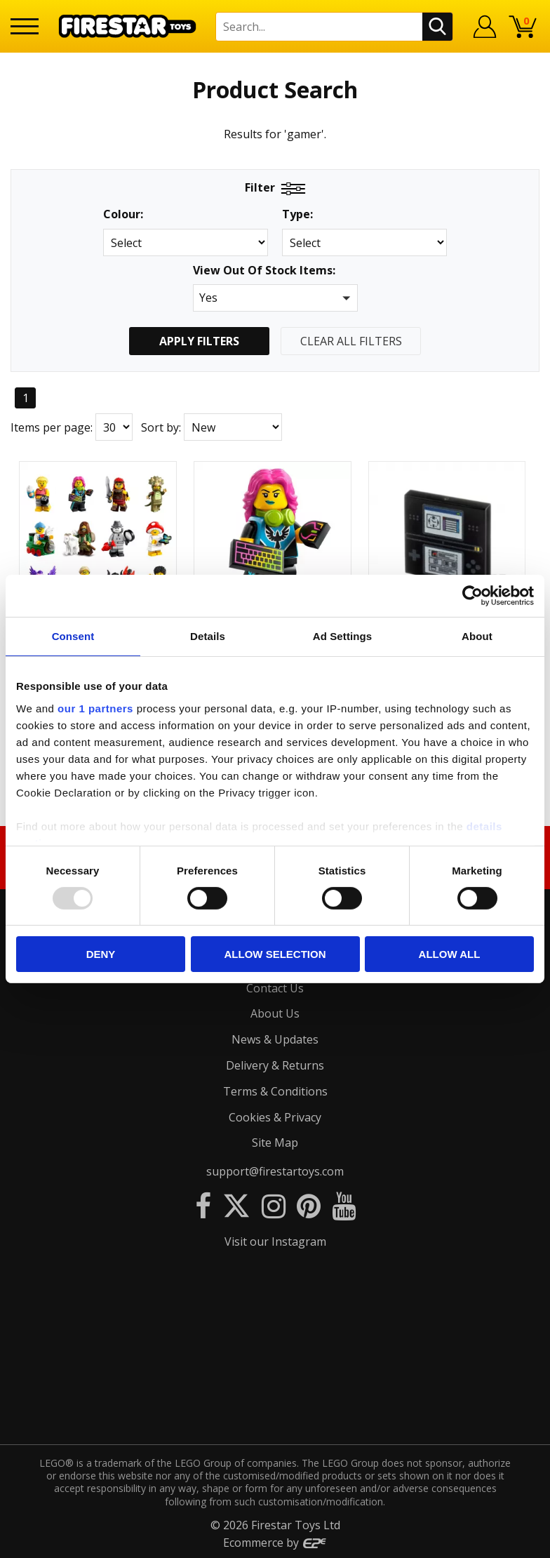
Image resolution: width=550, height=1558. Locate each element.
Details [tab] (207, 636)
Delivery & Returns (275, 1065)
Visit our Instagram (275, 1241)
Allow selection (275, 954)
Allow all (450, 954)
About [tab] (477, 636)
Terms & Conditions (275, 1091)
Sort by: (161, 427)
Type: (297, 214)
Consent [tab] (73, 636)
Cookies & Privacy (275, 1117)
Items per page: (52, 427)
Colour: (123, 214)
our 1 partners (95, 708)
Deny (101, 954)
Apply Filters (199, 341)
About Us (275, 1013)
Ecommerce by (275, 1542)
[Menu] (25, 26)
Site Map (275, 1142)
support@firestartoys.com (275, 1171)
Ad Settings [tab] (342, 636)
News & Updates (275, 1039)
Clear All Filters (351, 341)
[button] (275, 298)
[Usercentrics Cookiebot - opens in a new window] (472, 595)
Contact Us (275, 988)
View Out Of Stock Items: (264, 271)
